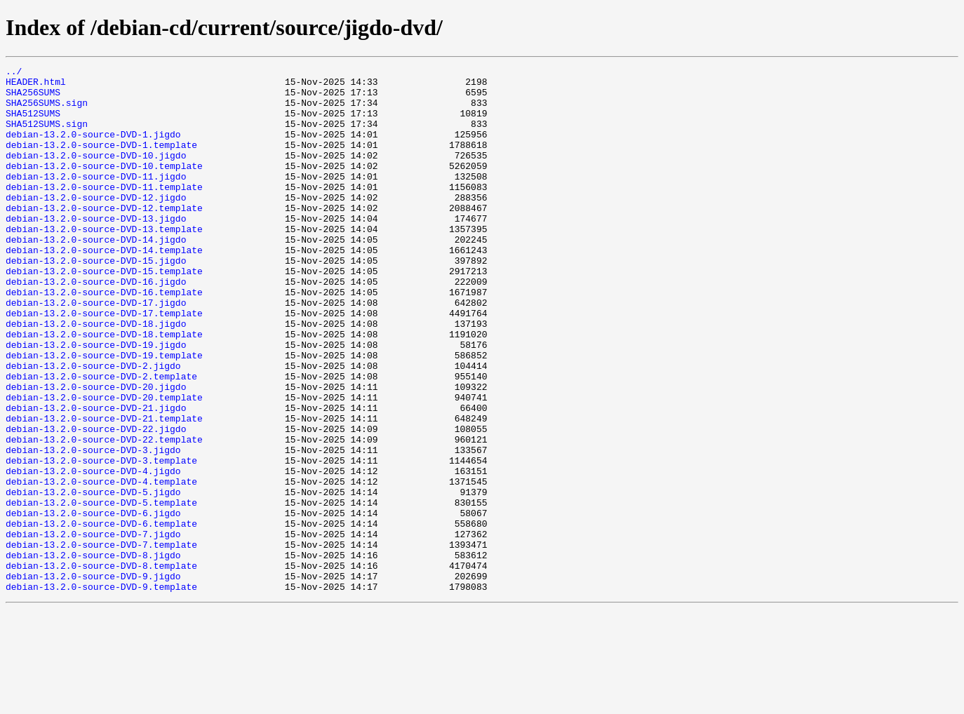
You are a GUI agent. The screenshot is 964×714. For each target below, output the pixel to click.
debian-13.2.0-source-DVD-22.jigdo (96, 502)
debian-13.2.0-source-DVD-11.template (104, 212)
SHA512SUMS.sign (47, 136)
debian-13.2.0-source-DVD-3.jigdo (93, 527)
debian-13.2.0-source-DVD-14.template (104, 287)
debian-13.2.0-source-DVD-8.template (101, 666)
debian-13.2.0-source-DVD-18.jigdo (96, 376)
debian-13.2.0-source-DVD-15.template (104, 313)
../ (14, 73)
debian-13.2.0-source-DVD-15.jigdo (96, 300)
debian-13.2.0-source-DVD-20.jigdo (96, 451)
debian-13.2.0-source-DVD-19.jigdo (96, 401)
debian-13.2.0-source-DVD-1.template (101, 161)
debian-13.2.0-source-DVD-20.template (104, 464)
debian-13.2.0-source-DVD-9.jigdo (93, 679)
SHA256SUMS (33, 98)
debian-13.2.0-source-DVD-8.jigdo (93, 653)
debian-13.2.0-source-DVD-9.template (101, 691)
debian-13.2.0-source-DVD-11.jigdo (96, 199)
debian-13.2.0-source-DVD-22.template (104, 514)
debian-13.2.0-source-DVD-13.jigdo (96, 249)
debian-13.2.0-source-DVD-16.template (104, 338)
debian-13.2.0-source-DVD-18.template (104, 388)
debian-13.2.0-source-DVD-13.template (104, 262)
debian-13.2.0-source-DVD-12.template (104, 237)
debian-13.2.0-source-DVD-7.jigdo (93, 628)
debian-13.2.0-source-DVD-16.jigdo (96, 325)
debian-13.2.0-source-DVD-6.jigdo (93, 603)
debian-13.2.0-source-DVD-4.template (101, 565)
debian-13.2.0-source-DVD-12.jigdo (96, 224)
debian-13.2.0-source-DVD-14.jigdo (96, 275)
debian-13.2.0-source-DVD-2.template (101, 439)
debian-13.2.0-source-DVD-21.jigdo (96, 477)
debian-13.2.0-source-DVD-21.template (104, 489)
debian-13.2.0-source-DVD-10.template (104, 186)
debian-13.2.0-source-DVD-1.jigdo (93, 148)
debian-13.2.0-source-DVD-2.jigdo (93, 426)
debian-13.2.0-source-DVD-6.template (101, 615)
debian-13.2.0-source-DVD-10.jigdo (96, 174)
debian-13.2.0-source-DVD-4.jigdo (93, 552)
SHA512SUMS (33, 123)
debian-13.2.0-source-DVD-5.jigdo (93, 578)
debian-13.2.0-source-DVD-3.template (101, 540)
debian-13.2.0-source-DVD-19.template (104, 413)
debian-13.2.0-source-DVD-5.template (101, 590)
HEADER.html (36, 85)
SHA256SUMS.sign (47, 111)
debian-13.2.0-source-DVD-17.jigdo (96, 350)
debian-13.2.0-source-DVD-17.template (104, 363)
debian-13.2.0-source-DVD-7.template (101, 641)
